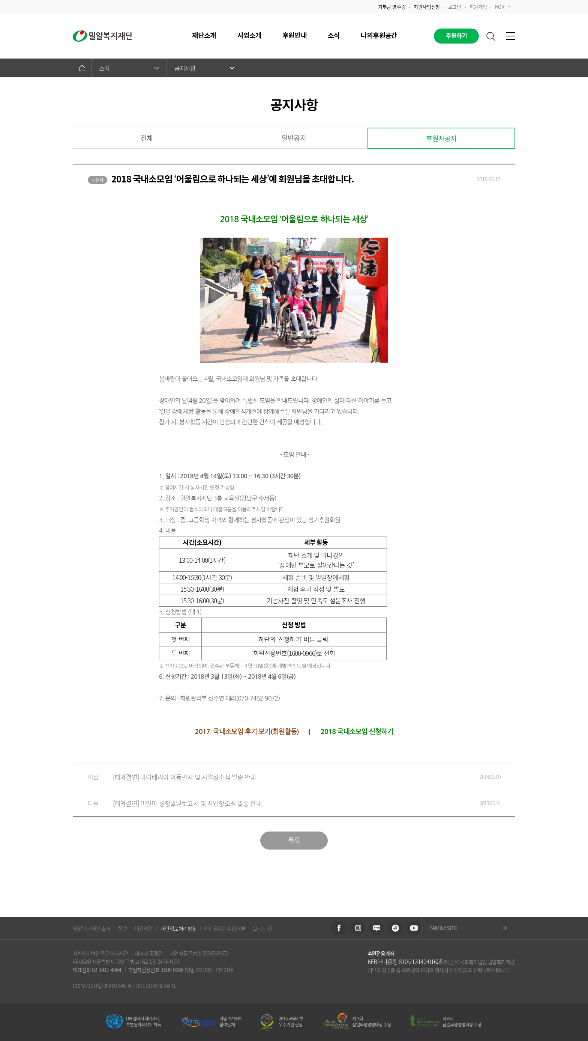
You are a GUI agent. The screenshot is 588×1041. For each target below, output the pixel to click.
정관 (122, 928)
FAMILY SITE (468, 928)
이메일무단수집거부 (224, 928)
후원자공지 (441, 138)
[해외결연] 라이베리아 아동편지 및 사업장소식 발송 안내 (286, 777)
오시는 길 (262, 928)
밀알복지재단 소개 (91, 928)
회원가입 (478, 6)
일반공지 (294, 138)
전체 (147, 138)
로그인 (454, 6)
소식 (129, 67)
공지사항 (204, 67)
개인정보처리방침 (178, 928)
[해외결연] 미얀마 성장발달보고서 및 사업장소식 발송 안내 (286, 803)
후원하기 (456, 36)
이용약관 (144, 928)
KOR (503, 6)
